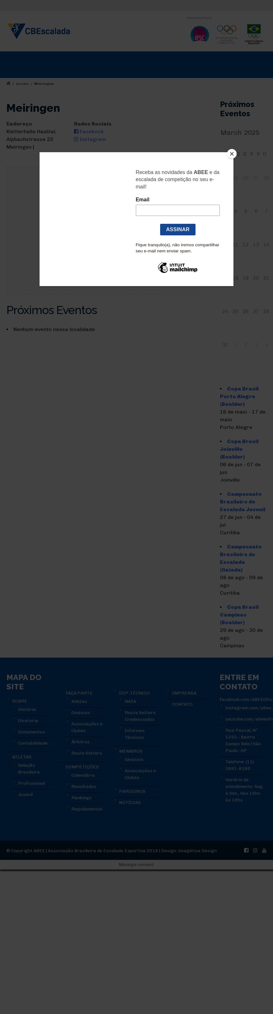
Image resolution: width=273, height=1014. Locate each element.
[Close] (232, 154)
